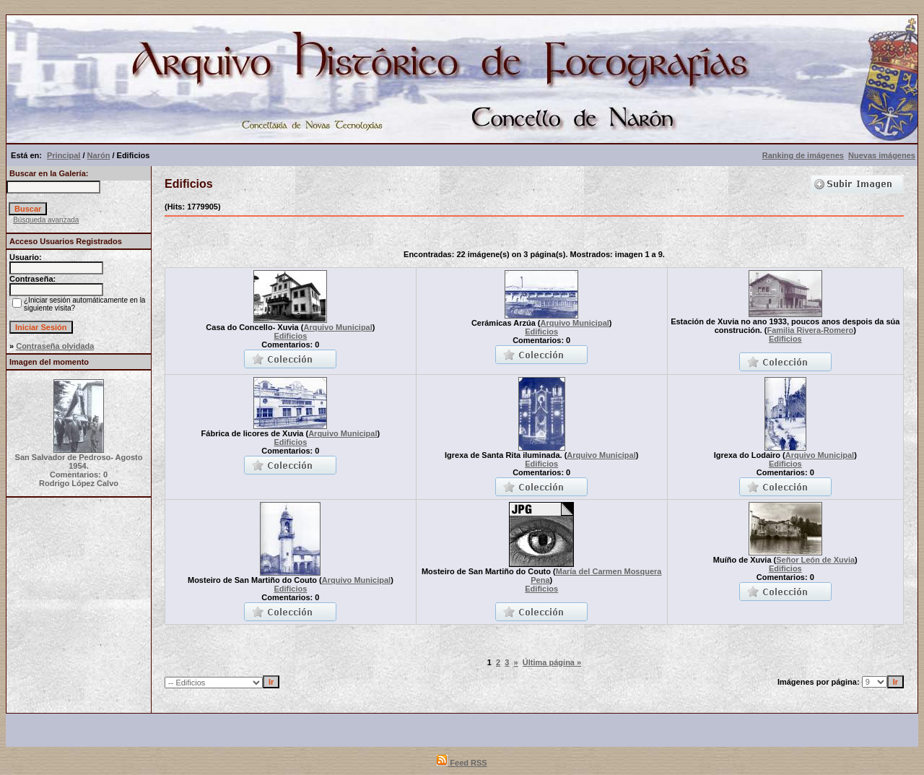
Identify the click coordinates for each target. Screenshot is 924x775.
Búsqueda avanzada (46, 220)
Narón (98, 155)
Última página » (552, 662)
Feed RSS (462, 762)
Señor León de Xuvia (815, 559)
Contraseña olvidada (55, 346)
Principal (63, 155)
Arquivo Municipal (337, 327)
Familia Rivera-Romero (810, 330)
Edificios (290, 336)
